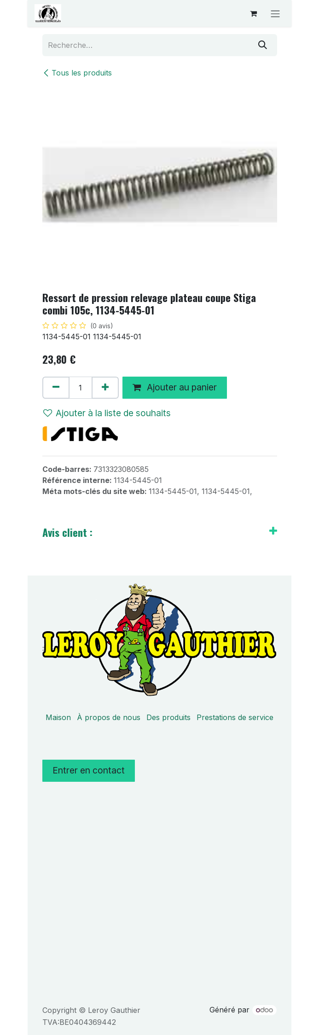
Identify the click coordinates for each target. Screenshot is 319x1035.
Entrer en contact (88, 770)
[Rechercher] (262, 45)
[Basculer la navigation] (275, 13)
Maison (58, 717)
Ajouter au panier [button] (175, 387)
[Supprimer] (56, 388)
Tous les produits (77, 72)
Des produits (168, 717)
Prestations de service (235, 717)
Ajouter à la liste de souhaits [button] (107, 413)
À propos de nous (108, 717)
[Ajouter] (105, 388)
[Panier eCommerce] (253, 13)
